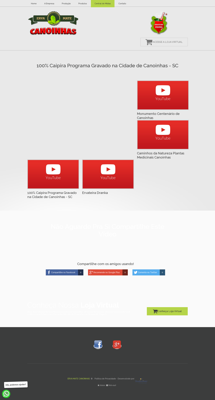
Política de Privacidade (105, 379)
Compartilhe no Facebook (63, 272)
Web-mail (112, 385)
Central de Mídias (103, 3)
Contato (122, 3)
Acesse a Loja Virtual (164, 41)
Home (34, 3)
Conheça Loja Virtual (167, 311)
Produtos (82, 3)
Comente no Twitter (147, 272)
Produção (66, 3)
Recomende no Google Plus (107, 272)
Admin (102, 385)
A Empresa (49, 3)
